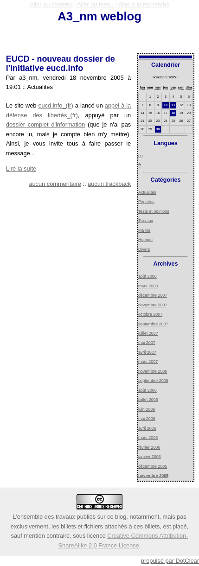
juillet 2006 (148, 399)
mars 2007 (148, 361)
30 (158, 129)
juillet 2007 (148, 333)
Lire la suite (21, 168)
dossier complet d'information (45, 124)
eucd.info (50, 105)
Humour (145, 239)
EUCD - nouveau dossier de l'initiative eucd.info (60, 63)
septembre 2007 (153, 324)
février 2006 (149, 447)
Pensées (146, 201)
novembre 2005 (153, 475)
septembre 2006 (153, 380)
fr (139, 165)
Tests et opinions (153, 211)
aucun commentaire (55, 183)
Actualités (147, 192)
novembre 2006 (152, 371)
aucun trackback (109, 183)
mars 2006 (148, 437)
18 (173, 113)
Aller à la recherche (143, 4)
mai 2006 (146, 418)
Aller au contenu (51, 4)
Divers (144, 249)
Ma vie (144, 230)
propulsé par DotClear (170, 560)
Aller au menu (95, 4)
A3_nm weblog (99, 16)
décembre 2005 (152, 466)
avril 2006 (147, 428)
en (140, 155)
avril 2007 (147, 352)
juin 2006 (146, 409)
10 (165, 105)
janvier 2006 (149, 456)
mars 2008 (148, 286)
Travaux (145, 220)
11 (173, 105)
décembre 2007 (152, 295)
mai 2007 (146, 342)
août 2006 (147, 390)
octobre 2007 (150, 314)
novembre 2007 (152, 305)
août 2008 (147, 276)
